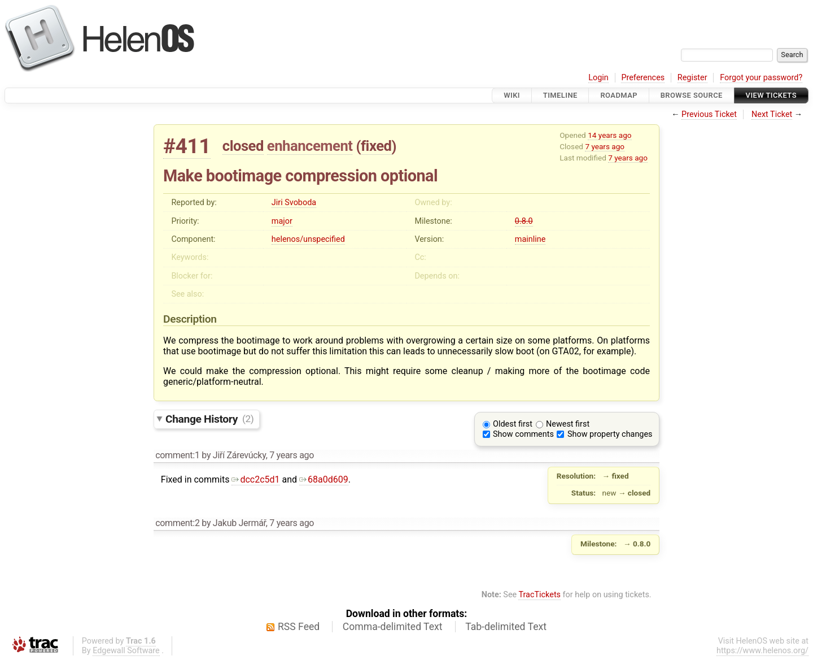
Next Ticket (771, 114)
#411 (187, 146)
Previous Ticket (709, 114)
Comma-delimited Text (393, 626)
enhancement (310, 145)
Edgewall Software (126, 650)
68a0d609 (323, 479)
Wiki (512, 95)
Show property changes (609, 434)
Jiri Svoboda (294, 202)
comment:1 (177, 455)
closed (243, 145)
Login (598, 77)
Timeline (560, 95)
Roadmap (618, 95)
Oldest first (512, 424)
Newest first (567, 424)
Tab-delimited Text (506, 626)
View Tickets (771, 95)
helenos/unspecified (308, 239)
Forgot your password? (761, 77)
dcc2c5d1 (255, 479)
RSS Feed (299, 626)
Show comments (523, 434)
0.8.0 (524, 221)
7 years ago (604, 146)
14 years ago (609, 135)
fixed (376, 145)
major (282, 221)
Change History (209, 418)
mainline (530, 239)
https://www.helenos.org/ (762, 650)
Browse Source (692, 95)
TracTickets (539, 595)
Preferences (643, 77)
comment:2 (177, 523)
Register (692, 77)
